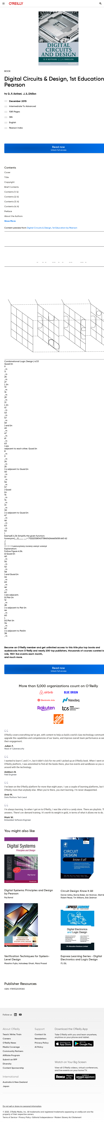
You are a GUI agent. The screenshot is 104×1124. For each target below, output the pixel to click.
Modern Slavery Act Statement (68, 1117)
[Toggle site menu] (3, 3)
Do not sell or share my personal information (22, 1106)
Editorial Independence (42, 1117)
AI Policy (39, 1047)
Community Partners (13, 1051)
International (11, 1076)
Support (40, 1029)
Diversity (7, 1063)
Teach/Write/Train (12, 1034)
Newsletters (40, 1038)
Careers (7, 1038)
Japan (6, 1086)
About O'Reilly (11, 1029)
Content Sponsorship (13, 1067)
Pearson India (16, 128)
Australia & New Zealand (15, 1082)
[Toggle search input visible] (100, 3)
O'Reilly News (9, 1042)
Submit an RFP (10, 1059)
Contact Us (40, 1034)
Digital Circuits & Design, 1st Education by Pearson (52, 227)
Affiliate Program (11, 1055)
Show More (10, 221)
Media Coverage (11, 1047)
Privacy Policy (41, 1042)
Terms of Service (10, 1117)
